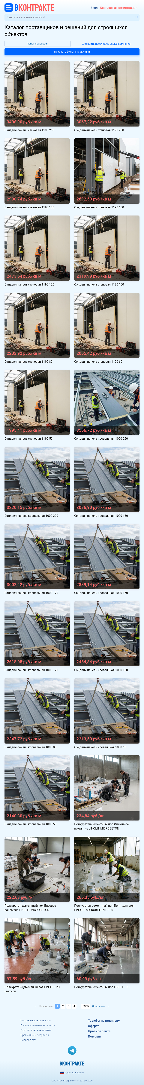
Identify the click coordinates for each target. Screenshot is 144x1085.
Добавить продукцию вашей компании (106, 43)
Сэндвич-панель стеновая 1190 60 (98, 361)
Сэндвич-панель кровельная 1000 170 (31, 593)
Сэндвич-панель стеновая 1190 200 (99, 130)
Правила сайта (99, 1031)
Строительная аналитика (36, 1030)
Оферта (93, 1026)
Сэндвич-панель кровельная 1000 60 (100, 747)
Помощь (94, 1036)
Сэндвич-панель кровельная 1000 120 (31, 670)
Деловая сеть (28, 1039)
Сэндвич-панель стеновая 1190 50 (28, 438)
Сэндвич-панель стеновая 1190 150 (99, 207)
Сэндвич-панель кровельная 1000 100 (101, 670)
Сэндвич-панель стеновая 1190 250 (29, 130)
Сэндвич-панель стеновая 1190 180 (29, 207)
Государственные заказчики (37, 1025)
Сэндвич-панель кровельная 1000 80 (30, 747)
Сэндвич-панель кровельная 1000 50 (30, 824)
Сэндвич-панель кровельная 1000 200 (31, 516)
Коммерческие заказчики (35, 1020)
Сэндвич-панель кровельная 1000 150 (101, 593)
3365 (86, 1006)
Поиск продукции (37, 43)
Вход (94, 8)
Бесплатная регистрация (118, 8)
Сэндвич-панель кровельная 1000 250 (101, 438)
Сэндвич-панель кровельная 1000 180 (101, 516)
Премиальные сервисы (34, 1035)
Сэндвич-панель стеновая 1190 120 (29, 284)
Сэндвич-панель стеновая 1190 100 (99, 284)
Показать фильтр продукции (72, 51)
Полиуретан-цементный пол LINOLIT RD (102, 987)
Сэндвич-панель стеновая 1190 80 (28, 361)
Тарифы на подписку (104, 1020)
